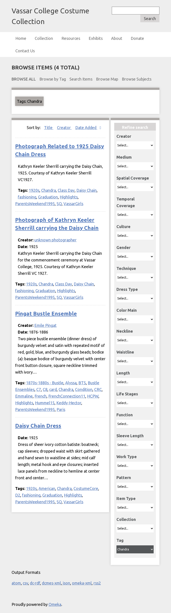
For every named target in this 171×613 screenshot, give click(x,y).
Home (20, 38)
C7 (38, 389)
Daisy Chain (86, 190)
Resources (70, 38)
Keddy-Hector (68, 403)
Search (150, 18)
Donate (137, 38)
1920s (34, 190)
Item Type (126, 498)
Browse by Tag (52, 79)
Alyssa (71, 382)
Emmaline (24, 396)
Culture (123, 226)
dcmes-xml (51, 583)
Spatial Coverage (132, 178)
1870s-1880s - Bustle (44, 382)
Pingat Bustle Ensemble (46, 314)
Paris (61, 409)
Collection (44, 38)
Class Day (66, 190)
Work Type (126, 456)
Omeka (55, 604)
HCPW (92, 396)
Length (123, 373)
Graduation (48, 197)
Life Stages (127, 394)
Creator (123, 136)
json (66, 583)
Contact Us (25, 51)
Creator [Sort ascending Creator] (64, 127)
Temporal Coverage (125, 202)
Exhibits (96, 38)
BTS (82, 382)
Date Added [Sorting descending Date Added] (86, 127)
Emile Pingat (45, 325)
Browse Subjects (136, 79)
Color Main (126, 310)
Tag (120, 540)
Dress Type (127, 289)
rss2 (97, 583)
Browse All (24, 79)
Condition (83, 389)
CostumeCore (85, 488)
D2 (17, 495)
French (41, 396)
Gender (123, 247)
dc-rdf (35, 583)
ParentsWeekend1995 (35, 203)
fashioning (27, 197)
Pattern (123, 477)
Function (124, 415)
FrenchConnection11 (66, 396)
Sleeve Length (130, 435)
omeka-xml (82, 583)
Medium (124, 157)
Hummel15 (45, 403)
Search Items (80, 79)
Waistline (125, 352)
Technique (126, 268)
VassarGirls (73, 203)
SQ (59, 203)
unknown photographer (55, 240)
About (116, 38)
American (47, 488)
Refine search (135, 127)
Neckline (124, 331)
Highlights (69, 197)
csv (25, 583)
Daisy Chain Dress (38, 426)
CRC (98, 389)
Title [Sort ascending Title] (48, 127)
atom (16, 583)
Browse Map (107, 79)
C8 (45, 389)
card (53, 389)
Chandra (48, 190)
